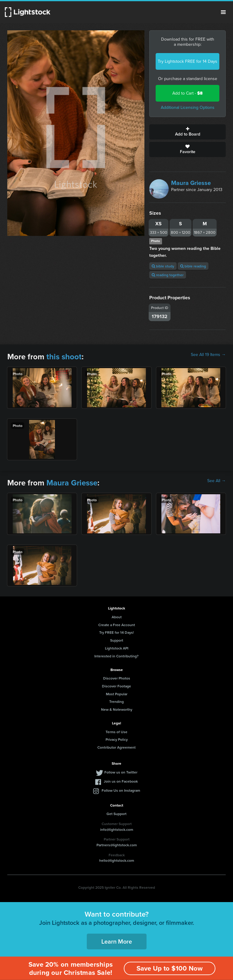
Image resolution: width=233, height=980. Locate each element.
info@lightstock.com (116, 829)
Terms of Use (116, 731)
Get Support (116, 813)
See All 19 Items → (208, 355)
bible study (163, 266)
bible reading (193, 266)
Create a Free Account (116, 624)
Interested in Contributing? (116, 656)
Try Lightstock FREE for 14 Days (187, 61)
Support (116, 640)
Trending (116, 701)
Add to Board (187, 132)
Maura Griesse (191, 182)
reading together (168, 274)
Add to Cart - (187, 93)
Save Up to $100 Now (170, 968)
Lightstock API (116, 648)
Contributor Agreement (116, 747)
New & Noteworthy (116, 709)
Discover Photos (116, 678)
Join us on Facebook (121, 781)
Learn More (116, 941)
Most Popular (116, 693)
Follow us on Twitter (120, 772)
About (117, 616)
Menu (223, 12)
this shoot (64, 356)
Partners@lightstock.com (116, 844)
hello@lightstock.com (116, 860)
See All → (216, 481)
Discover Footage (116, 686)
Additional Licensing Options (187, 107)
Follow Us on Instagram (121, 790)
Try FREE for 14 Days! (116, 632)
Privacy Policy (117, 739)
